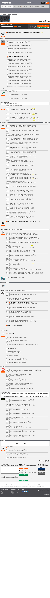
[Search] (7, 6)
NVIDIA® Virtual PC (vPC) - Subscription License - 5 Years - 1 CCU (19, 425)
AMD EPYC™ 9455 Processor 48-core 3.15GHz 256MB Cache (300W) (18, 70)
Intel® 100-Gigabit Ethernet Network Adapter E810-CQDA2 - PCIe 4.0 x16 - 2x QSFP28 (22, 256)
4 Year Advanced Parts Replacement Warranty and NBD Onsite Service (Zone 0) (18, 454)
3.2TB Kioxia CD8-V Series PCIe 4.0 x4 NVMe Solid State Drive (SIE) (19, 200)
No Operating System (10, 333)
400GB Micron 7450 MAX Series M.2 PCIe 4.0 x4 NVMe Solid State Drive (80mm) (21, 113)
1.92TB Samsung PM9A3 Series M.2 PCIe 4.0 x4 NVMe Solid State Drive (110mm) (21, 118)
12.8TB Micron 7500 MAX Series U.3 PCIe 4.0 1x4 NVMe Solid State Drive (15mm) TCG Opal (22, 142)
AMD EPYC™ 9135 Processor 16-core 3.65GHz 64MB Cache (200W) (17, 59)
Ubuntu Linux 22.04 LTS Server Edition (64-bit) (13, 352)
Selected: (2, 90)
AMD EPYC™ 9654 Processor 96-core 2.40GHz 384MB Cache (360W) (18, 49)
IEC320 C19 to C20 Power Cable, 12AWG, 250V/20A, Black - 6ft (18, 298)
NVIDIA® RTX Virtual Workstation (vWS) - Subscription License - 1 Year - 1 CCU (21, 431)
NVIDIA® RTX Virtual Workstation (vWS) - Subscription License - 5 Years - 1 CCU (21, 435)
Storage (20, 6)
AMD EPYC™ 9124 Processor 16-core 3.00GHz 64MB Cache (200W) (17, 41)
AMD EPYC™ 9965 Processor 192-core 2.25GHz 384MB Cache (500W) (18, 86)
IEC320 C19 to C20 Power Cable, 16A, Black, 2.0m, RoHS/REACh (19, 312)
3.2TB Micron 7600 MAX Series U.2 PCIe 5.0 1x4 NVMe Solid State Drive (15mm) (21, 152)
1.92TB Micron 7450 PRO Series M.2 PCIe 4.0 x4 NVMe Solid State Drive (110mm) (21, 109)
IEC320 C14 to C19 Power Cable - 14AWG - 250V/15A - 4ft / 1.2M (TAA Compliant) (21, 293)
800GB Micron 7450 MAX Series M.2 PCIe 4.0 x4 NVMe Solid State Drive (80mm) (21, 114)
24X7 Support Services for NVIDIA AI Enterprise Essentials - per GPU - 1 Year (20, 404)
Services (42, 6)
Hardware (32, 6)
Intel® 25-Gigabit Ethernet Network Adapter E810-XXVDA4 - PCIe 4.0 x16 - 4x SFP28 (21, 255)
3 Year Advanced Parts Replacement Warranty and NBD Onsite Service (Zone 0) (18, 450)
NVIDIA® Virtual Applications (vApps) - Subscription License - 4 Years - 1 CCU (20, 413)
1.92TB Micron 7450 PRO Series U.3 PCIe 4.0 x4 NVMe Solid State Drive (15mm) (21, 125)
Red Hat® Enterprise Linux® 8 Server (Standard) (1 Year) (15, 358)
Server (15, 6)
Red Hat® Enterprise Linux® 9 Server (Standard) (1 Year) (15, 362)
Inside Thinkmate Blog (14, 492)
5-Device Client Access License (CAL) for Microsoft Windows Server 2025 (20, 374)
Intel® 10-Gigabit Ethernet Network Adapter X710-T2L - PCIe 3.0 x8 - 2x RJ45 (20, 247)
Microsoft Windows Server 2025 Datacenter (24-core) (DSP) (15, 340)
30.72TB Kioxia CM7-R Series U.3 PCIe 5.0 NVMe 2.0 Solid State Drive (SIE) (20, 211)
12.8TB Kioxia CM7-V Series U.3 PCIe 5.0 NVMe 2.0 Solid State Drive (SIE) (20, 217)
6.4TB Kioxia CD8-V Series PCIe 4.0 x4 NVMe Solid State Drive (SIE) (19, 202)
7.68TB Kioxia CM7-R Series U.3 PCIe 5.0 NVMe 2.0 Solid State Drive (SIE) (20, 208)
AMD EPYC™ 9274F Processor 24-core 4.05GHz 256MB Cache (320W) (18, 53)
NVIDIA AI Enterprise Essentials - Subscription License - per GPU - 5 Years (20, 401)
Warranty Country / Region (5, 442)
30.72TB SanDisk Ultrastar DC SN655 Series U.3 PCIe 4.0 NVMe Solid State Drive (21, 186)
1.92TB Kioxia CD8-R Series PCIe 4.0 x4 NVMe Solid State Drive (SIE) (19, 191)
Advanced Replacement (18, 442)
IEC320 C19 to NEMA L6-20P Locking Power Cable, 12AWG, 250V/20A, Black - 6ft (21, 307)
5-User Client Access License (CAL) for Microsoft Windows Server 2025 (19, 378)
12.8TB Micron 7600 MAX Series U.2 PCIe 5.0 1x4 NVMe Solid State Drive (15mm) (21, 155)
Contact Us (12, 491)
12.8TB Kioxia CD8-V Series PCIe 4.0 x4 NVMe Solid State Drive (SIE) (19, 203)
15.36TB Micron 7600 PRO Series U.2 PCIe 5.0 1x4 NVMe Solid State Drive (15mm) (21, 148)
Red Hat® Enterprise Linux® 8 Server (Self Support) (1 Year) (15, 356)
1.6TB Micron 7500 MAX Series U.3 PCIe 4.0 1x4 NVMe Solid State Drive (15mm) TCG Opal (22, 138)
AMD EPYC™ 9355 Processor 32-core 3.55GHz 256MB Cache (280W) (18, 66)
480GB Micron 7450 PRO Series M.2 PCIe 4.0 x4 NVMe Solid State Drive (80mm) (21, 106)
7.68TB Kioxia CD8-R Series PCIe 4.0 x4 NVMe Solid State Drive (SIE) (19, 194)
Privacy (2, 492)
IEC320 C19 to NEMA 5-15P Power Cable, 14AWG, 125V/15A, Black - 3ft (20, 302)
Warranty (2, 493)
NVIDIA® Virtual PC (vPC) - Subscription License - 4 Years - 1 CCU (19, 423)
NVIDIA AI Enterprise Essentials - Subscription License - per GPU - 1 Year (20, 399)
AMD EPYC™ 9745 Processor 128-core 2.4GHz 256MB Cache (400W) (18, 80)
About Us (2, 491)
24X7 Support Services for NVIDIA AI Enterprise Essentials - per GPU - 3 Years (20, 405)
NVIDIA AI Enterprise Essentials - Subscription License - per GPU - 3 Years (20, 400)
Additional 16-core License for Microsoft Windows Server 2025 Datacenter (20, 388)
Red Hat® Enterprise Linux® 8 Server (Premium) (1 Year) (15, 359)
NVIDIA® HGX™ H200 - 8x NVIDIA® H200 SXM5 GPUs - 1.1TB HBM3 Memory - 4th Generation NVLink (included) (23, 221)
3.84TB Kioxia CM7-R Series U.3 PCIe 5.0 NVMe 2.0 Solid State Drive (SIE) (20, 207)
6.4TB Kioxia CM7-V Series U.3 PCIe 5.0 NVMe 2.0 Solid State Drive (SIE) (20, 216)
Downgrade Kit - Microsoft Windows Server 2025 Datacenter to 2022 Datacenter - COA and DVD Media (24, 370)
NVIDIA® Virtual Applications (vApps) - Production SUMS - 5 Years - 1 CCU (20, 417)
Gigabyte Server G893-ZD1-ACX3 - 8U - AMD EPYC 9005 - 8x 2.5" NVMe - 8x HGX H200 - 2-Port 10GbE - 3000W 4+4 (23, 32)
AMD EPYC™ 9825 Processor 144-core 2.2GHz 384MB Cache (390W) (18, 83)
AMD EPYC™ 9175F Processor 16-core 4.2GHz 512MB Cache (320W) (18, 60)
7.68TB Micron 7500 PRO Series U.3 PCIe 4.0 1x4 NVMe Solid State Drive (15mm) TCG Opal (22, 133)
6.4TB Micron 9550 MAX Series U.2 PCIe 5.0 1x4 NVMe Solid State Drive (20, 169)
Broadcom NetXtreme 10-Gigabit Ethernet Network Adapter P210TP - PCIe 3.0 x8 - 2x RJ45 (22, 234)
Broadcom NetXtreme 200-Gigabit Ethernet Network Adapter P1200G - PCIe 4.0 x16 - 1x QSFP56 (23, 242)
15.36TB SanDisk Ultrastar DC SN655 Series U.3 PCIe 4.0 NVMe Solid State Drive (21, 185)
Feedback (12, 493)
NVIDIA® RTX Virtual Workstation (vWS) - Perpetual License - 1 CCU (19, 430)
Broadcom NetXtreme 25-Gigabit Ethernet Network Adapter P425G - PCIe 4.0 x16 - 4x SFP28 (22, 238)
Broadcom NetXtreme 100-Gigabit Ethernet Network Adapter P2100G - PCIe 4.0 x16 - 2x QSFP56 (23, 241)
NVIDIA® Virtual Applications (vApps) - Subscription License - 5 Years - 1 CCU (20, 414)
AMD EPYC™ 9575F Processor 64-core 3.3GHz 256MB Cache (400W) (18, 76)
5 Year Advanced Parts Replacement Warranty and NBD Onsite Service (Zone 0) (18, 458)
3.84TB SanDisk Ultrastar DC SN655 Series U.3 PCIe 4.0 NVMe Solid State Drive (21, 182)
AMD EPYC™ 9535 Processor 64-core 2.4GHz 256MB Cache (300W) (17, 73)
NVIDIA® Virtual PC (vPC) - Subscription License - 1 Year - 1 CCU (19, 421)
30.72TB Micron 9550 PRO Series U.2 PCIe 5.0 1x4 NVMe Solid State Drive (20, 165)
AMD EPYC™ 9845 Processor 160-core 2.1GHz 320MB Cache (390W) (18, 84)
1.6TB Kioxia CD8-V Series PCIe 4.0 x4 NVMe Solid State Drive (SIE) (19, 199)
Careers (2, 494)
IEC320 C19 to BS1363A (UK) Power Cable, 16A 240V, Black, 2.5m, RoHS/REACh (21, 320)
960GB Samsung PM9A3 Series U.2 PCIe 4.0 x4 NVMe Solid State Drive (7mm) (20, 174)
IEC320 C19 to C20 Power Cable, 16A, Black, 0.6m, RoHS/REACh (19, 311)
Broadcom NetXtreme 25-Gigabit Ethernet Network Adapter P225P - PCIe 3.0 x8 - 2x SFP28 (22, 237)
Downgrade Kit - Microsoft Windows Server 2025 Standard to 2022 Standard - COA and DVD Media (23, 369)
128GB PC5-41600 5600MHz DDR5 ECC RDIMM (16, 94)
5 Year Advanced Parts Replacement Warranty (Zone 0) (14, 457)
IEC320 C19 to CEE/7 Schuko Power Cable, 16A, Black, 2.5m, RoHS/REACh (20, 316)
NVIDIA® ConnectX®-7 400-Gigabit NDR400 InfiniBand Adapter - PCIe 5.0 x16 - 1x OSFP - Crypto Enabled (24, 273)
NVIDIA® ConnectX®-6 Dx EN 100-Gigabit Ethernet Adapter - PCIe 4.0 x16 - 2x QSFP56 (22, 265)
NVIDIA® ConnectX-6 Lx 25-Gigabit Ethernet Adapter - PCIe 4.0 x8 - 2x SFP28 (20, 263)
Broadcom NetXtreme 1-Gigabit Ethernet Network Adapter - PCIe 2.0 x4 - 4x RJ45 (21, 233)
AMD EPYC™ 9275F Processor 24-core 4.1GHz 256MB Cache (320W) (18, 63)
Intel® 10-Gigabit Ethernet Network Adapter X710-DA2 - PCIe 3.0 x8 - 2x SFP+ (20, 250)
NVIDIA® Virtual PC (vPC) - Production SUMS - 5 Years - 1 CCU (18, 427)
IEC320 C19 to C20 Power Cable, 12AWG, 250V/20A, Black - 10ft (19, 299)
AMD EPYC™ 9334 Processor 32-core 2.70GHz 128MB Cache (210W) (18, 45)
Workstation (25, 6)
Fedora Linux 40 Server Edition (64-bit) (12, 351)
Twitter (25, 492)
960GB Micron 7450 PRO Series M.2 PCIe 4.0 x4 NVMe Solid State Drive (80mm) (21, 108)
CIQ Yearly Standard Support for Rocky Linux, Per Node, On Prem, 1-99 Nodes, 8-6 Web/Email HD (20, 344)
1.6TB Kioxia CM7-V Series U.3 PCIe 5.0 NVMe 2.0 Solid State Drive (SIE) (20, 213)
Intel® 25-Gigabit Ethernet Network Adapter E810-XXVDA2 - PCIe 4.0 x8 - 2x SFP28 (21, 254)
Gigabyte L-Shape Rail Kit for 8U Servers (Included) (14, 325)
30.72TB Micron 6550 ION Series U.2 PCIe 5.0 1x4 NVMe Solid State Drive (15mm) (21, 157)
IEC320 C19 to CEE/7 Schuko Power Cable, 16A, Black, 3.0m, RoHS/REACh (20, 317)
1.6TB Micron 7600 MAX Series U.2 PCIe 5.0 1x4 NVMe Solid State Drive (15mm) (21, 151)
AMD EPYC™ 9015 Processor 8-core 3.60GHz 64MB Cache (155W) (18, 56)
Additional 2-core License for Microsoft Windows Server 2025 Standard (19, 380)
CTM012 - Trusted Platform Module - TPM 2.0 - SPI (14, 277)
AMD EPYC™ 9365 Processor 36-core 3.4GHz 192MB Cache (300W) (17, 67)
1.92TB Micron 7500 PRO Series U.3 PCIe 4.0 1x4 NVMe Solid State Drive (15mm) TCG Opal (22, 130)
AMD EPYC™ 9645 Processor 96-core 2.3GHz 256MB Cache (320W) (17, 77)
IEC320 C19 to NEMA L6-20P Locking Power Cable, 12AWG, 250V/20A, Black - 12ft (21, 308)
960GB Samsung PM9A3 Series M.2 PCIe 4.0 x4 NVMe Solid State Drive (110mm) (21, 117)
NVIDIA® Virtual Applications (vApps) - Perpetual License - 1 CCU (19, 409)
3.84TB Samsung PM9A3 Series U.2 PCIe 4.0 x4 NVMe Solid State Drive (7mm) (20, 177)
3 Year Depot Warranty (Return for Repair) (13, 447)
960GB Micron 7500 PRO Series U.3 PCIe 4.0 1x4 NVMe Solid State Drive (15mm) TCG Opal (22, 129)
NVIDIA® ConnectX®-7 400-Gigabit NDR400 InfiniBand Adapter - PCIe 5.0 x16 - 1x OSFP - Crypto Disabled (24, 272)
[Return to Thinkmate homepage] (6, 3)
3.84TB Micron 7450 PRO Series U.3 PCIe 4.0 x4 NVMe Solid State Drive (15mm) (21, 126)
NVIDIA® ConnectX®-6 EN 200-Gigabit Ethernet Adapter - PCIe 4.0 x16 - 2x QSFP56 (21, 260)
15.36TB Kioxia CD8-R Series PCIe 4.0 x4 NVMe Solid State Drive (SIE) (19, 195)
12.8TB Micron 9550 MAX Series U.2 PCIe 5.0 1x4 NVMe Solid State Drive (20, 170)
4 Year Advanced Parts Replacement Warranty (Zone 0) (14, 453)
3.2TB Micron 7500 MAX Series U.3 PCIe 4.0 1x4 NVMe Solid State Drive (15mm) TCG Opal (22, 139)
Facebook (23, 492)
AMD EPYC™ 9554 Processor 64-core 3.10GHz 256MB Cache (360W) (18, 48)
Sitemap (12, 494)
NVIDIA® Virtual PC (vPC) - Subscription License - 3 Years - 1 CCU (19, 422)
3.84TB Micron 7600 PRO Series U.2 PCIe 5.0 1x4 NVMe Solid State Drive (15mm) (21, 146)
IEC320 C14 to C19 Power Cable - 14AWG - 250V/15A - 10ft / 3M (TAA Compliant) (21, 294)
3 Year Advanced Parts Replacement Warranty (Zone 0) (14, 449)
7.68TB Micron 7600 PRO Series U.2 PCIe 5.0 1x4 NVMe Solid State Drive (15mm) (21, 147)
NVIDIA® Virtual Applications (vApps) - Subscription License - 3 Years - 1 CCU (20, 412)
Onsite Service (24, 442)
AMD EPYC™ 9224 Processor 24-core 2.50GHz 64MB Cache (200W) (17, 42)
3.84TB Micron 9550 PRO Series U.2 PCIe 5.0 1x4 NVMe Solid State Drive (20, 161)
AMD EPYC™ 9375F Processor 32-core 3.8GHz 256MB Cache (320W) (18, 69)
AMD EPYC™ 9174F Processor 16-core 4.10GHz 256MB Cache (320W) (18, 52)
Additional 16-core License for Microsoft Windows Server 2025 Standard (19, 383)
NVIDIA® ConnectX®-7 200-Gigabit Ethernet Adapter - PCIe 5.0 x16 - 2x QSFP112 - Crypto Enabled (23, 269)
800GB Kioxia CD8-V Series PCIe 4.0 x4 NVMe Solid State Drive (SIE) (19, 198)
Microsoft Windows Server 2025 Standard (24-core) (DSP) (15, 337)
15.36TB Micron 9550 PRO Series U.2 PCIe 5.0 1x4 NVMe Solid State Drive (20, 164)
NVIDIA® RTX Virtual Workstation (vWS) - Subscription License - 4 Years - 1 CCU (21, 434)
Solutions (37, 6)
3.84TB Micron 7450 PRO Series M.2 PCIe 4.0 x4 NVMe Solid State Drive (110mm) (21, 110)
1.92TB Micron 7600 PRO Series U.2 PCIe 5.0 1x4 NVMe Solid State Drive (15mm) (21, 144)
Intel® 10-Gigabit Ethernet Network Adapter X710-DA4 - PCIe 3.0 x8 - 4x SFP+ (20, 251)
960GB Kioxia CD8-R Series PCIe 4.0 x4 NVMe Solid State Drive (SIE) (19, 190)
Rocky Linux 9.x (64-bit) (10, 348)
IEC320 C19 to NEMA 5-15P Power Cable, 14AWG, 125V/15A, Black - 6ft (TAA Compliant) (22, 303)
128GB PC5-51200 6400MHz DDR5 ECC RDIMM (16, 98)
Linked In (27, 492)
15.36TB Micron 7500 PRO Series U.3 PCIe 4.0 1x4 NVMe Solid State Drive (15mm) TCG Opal (22, 134)
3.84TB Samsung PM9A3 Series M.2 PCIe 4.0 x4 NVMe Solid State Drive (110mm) (21, 120)
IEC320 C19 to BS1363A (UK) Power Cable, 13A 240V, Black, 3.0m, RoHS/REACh (21, 321)
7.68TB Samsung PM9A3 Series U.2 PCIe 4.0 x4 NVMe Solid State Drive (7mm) (20, 178)
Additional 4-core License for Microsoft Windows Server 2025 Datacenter (20, 387)
